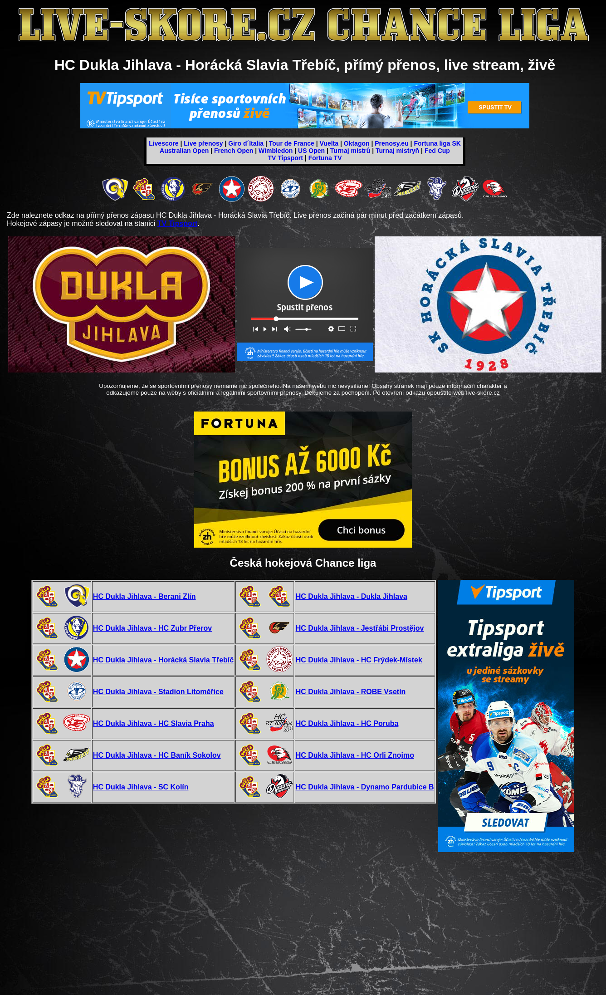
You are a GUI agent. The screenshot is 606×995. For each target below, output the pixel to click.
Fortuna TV (325, 158)
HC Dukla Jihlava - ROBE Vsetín (351, 692)
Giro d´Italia (246, 143)
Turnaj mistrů (350, 150)
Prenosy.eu (391, 143)
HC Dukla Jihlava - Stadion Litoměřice (158, 692)
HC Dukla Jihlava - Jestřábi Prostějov (360, 628)
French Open (233, 150)
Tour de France (291, 143)
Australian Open (184, 150)
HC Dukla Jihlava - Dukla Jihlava (351, 596)
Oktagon (357, 143)
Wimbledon (276, 150)
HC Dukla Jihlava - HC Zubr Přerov (152, 628)
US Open (311, 150)
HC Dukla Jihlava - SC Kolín (141, 787)
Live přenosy (203, 143)
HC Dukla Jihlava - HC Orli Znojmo (355, 755)
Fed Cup (437, 150)
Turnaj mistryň (397, 150)
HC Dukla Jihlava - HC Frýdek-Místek (359, 660)
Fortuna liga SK (437, 143)
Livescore (163, 143)
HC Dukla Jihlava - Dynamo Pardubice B (365, 787)
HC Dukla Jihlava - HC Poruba (347, 723)
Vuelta (329, 143)
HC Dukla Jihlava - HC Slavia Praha (153, 723)
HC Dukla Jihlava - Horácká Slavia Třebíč (163, 660)
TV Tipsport (285, 158)
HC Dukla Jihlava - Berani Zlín (144, 596)
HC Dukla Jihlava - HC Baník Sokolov (157, 755)
